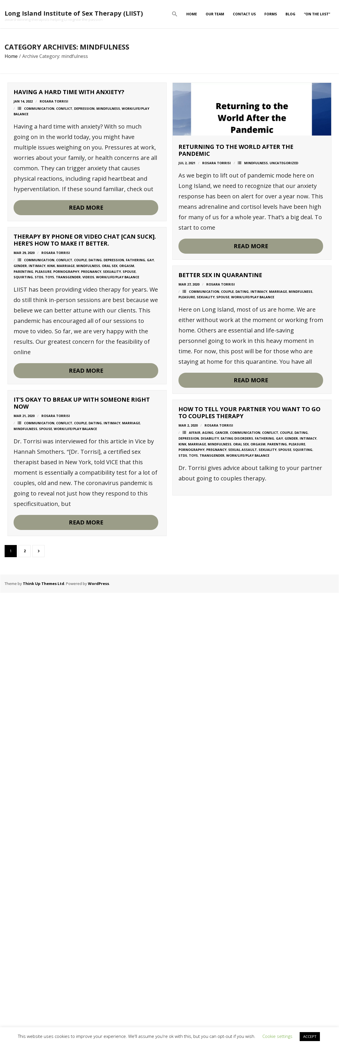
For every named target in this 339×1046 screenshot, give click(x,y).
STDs (39, 517)
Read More (86, 207)
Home (191, 14)
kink (51, 506)
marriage (66, 506)
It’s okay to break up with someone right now (82, 777)
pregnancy (91, 511)
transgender (68, 517)
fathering (135, 500)
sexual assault (77, 966)
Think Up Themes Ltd (43, 583)
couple (80, 500)
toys (49, 517)
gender (20, 506)
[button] (174, 14)
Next (38, 551)
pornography (66, 511)
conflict (64, 108)
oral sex (109, 506)
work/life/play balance (117, 517)
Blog (290, 14)
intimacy (37, 506)
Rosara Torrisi (54, 101)
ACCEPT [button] (309, 1036)
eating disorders (72, 954)
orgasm (126, 506)
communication (39, 108)
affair (30, 949)
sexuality (112, 511)
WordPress (98, 583)
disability (45, 954)
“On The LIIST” (317, 14)
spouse (129, 511)
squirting (23, 517)
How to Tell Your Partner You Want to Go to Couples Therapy (85, 928)
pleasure (43, 511)
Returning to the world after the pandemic (71, 294)
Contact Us (244, 14)
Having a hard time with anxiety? (69, 92)
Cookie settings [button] (277, 1036)
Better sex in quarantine (55, 640)
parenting (23, 511)
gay (150, 500)
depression (84, 108)
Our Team (215, 14)
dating (95, 500)
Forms (270, 14)
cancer (56, 949)
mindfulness (108, 108)
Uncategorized (119, 307)
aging (43, 949)
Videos (88, 517)
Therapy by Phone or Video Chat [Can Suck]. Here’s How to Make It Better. (85, 480)
